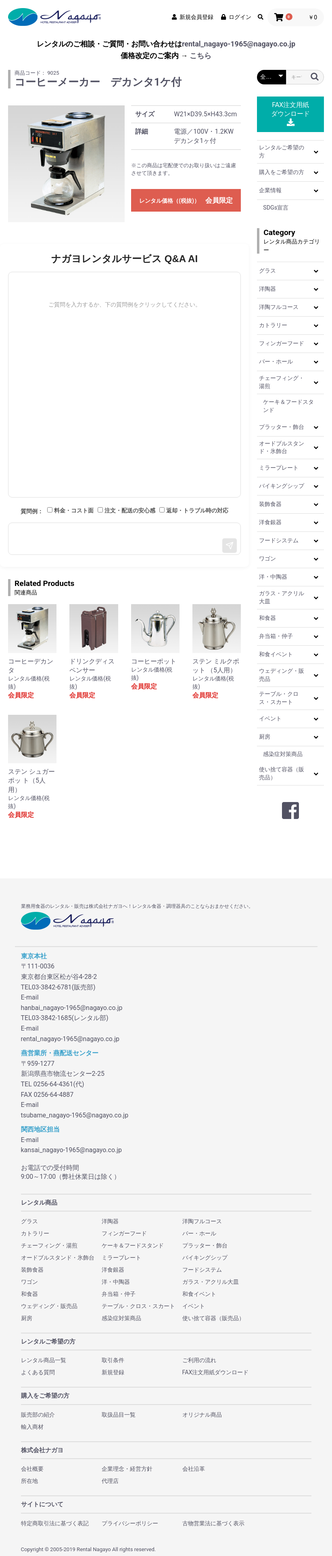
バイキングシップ (281, 486)
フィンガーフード (281, 343)
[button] (316, 151)
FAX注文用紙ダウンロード (290, 113)
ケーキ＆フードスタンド (288, 406)
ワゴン (267, 558)
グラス (267, 270)
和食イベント (276, 654)
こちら (200, 55)
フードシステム (279, 540)
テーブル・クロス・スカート (279, 698)
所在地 (29, 1481)
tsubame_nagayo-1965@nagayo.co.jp (75, 1115)
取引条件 (113, 1360)
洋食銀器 (270, 522)
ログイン (235, 17)
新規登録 (113, 1372)
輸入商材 (32, 1427)
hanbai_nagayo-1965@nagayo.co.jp (72, 1008)
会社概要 (32, 1469)
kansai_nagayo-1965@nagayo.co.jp (71, 1150)
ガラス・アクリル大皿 (281, 597)
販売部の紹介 (38, 1414)
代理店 (110, 1481)
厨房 (264, 736)
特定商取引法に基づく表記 (55, 1523)
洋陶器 (267, 289)
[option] (66, 163)
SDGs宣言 (275, 207)
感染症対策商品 (283, 754)
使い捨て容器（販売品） (281, 773)
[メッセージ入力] (124, 539)
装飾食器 (270, 504)
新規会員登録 (192, 17)
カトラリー (273, 325)
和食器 (267, 618)
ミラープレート (279, 467)
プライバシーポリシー (130, 1523)
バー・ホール (276, 361)
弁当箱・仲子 (276, 636)
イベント (270, 718)
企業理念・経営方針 (127, 1469)
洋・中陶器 (273, 576)
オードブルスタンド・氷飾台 (281, 447)
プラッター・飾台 (281, 427)
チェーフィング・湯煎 (281, 382)
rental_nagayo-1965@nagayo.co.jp (238, 44)
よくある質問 (38, 1372)
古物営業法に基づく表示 (213, 1523)
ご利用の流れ (199, 1360)
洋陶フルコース (279, 307)
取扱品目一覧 (119, 1414)
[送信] (229, 545)
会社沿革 (193, 1469)
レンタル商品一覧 (43, 1360)
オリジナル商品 (202, 1414)
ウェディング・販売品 (281, 675)
